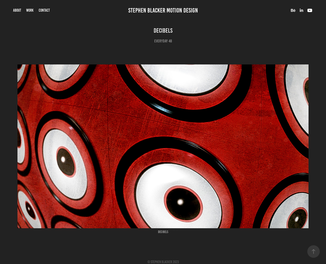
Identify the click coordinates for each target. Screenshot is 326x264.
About (17, 10)
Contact (44, 10)
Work (29, 10)
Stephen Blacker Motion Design (163, 10)
